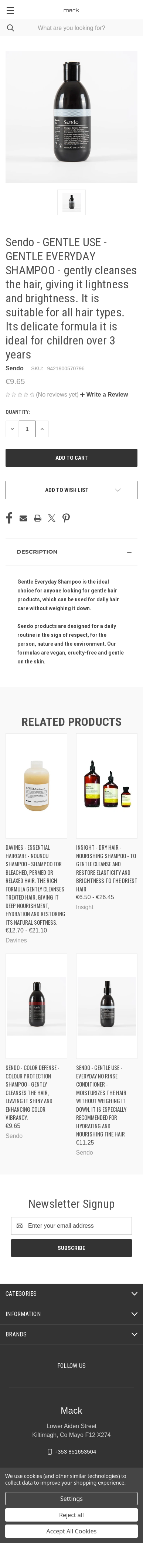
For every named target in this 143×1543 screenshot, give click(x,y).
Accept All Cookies (72, 1531)
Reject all (71, 1515)
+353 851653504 (75, 1451)
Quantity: (18, 412)
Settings (71, 1499)
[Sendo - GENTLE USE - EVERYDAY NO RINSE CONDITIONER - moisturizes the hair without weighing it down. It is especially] (107, 1006)
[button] (104, 394)
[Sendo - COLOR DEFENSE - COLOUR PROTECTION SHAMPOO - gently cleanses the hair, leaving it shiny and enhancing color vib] (36, 1006)
